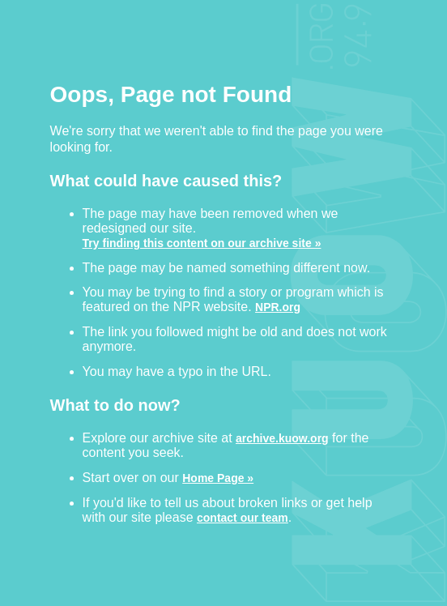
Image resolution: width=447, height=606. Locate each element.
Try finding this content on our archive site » (202, 243)
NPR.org (277, 307)
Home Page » (217, 478)
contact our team (242, 517)
